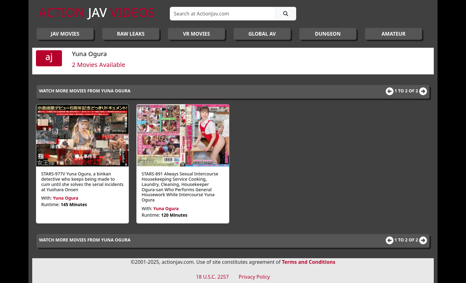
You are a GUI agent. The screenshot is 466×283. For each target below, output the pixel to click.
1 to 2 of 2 (406, 91)
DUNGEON (328, 33)
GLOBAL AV (262, 33)
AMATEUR (394, 33)
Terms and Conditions (309, 262)
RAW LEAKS (131, 33)
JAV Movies (65, 33)
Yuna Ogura (65, 198)
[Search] (222, 13)
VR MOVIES (196, 33)
